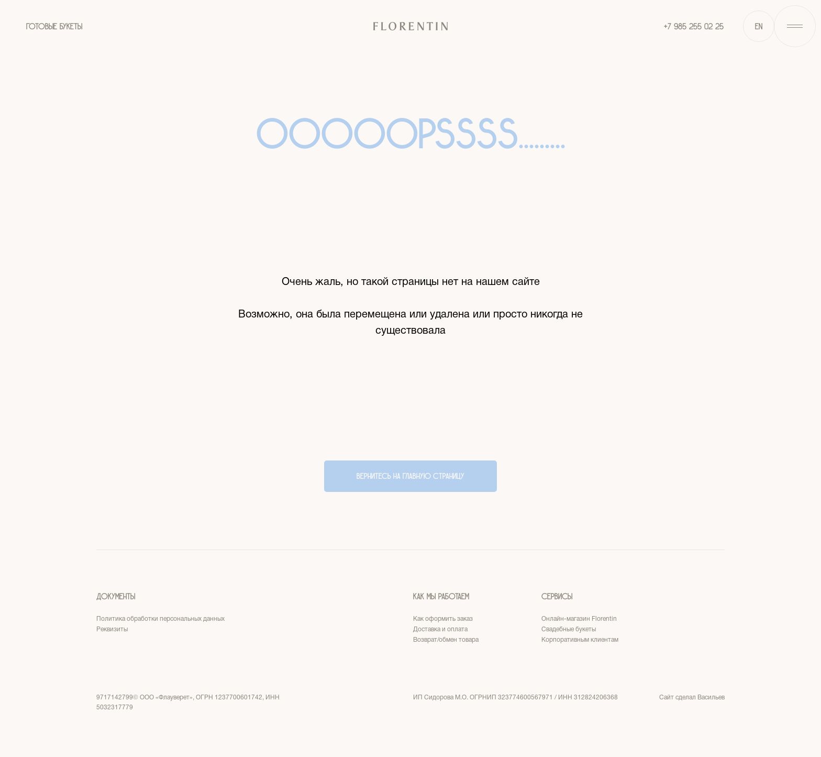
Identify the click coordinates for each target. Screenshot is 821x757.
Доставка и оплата (440, 629)
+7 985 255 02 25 (694, 26)
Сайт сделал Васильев (692, 697)
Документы (115, 596)
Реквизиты (112, 629)
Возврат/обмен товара (446, 640)
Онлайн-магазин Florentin (579, 619)
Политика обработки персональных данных (160, 619)
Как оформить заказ (443, 619)
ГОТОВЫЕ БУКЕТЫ (54, 26)
